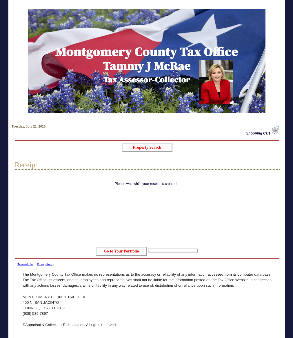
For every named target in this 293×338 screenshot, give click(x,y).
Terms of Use (25, 264)
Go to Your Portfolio (121, 251)
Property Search (147, 147)
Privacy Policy (45, 264)
